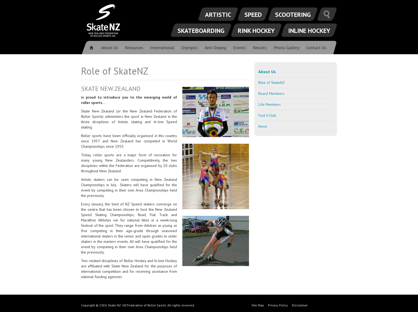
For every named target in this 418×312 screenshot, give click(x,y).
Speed (253, 14)
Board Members (271, 93)
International (162, 47)
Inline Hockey (309, 30)
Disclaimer (300, 305)
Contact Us (316, 47)
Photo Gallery (286, 47)
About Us (109, 47)
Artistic (218, 14)
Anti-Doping (215, 47)
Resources (134, 47)
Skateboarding (201, 30)
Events (239, 47)
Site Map (257, 305)
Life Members (269, 104)
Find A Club (267, 115)
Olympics (189, 47)
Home (93, 47)
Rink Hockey (256, 30)
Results (260, 47)
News (262, 126)
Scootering (293, 14)
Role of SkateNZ (271, 82)
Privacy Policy (278, 305)
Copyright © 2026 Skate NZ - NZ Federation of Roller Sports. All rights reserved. (138, 305)
